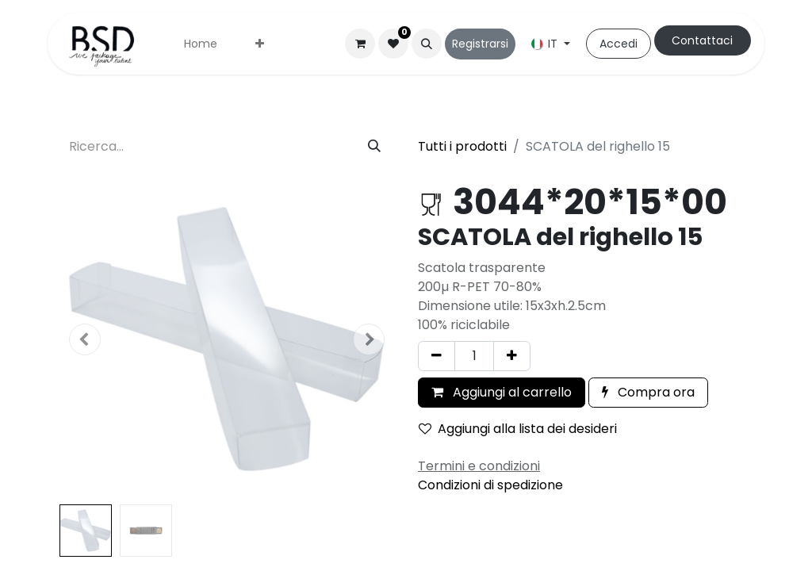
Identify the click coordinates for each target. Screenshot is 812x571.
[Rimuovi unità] (436, 356)
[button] (427, 44)
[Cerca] (374, 147)
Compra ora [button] (648, 392)
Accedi (618, 44)
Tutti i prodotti (462, 146)
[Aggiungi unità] (511, 356)
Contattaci (702, 40)
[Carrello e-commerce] (360, 44)
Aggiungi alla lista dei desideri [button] (518, 429)
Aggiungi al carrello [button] (501, 392)
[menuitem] (200, 44)
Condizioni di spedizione (490, 485)
